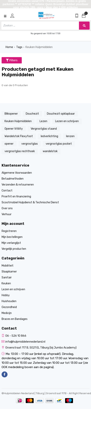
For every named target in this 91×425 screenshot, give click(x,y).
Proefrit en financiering (16, 196)
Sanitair (7, 277)
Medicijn (7, 313)
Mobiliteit (7, 265)
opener (9, 143)
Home (9, 47)
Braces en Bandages (14, 319)
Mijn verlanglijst (11, 243)
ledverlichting (49, 136)
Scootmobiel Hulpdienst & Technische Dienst (30, 202)
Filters (12, 60)
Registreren (9, 231)
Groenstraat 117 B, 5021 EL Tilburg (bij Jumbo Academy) (39, 347)
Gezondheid (9, 307)
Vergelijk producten (14, 249)
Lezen (43, 121)
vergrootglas (29, 143)
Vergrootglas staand (44, 128)
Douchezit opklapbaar (61, 113)
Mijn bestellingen (12, 237)
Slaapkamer (9, 271)
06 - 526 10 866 (14, 335)
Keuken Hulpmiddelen (39, 47)
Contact (7, 190)
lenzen (70, 136)
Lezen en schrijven (67, 121)
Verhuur (6, 214)
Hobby (6, 295)
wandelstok (50, 151)
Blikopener (11, 113)
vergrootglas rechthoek (20, 151)
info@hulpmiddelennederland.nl (23, 341)
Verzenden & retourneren (18, 184)
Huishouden (9, 301)
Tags (19, 47)
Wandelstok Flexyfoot (19, 136)
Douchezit (32, 113)
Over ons (7, 208)
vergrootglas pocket (59, 143)
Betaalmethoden (13, 178)
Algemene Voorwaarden (17, 172)
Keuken (6, 283)
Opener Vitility (14, 128)
